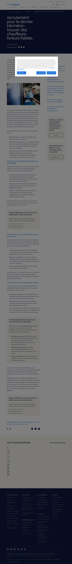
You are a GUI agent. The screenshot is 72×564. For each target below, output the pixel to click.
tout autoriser (51, 72)
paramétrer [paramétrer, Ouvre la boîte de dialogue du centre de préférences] (21, 72)
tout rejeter (41, 72)
